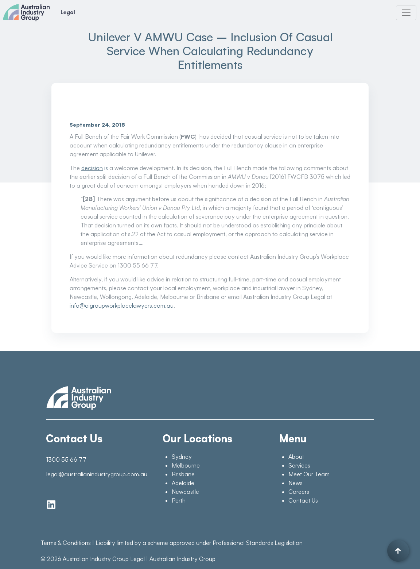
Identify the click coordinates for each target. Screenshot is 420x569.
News (295, 483)
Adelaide (183, 483)
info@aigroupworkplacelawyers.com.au (122, 305)
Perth (179, 500)
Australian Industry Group (182, 558)
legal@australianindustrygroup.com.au (96, 474)
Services (299, 465)
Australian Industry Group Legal (104, 558)
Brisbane (183, 474)
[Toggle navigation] (406, 12)
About (296, 456)
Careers (298, 491)
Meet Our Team (309, 474)
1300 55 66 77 (66, 459)
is (94, 168)
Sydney (182, 456)
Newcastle (185, 491)
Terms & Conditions (65, 542)
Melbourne (186, 465)
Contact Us (303, 500)
